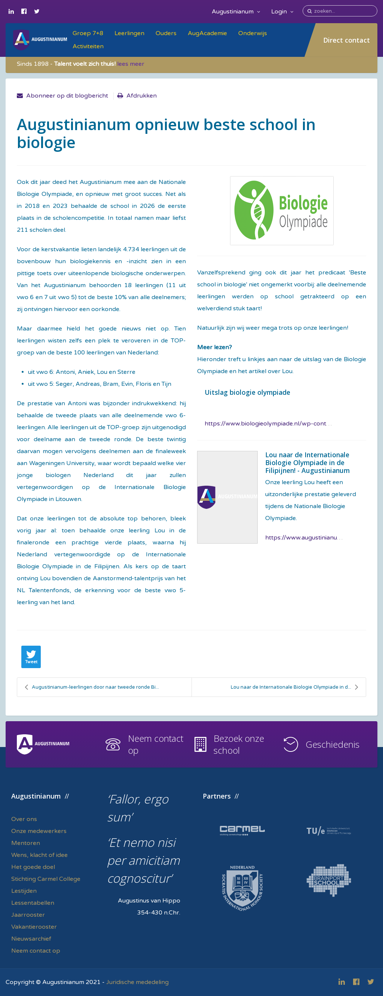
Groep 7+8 (88, 33)
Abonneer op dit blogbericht (67, 95)
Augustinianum (236, 11)
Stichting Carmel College (45, 879)
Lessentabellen (32, 903)
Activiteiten (88, 46)
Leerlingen (129, 33)
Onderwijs (252, 33)
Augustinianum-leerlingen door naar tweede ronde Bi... (92, 687)
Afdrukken (141, 95)
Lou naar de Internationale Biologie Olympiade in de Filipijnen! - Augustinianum (307, 462)
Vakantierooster (34, 927)
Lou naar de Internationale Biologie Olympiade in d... (294, 687)
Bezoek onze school (239, 744)
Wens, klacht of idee (39, 855)
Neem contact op (155, 744)
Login (282, 11)
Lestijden (24, 891)
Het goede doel (33, 867)
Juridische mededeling (137, 982)
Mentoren (25, 843)
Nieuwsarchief (31, 939)
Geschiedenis (332, 744)
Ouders (166, 33)
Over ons (24, 819)
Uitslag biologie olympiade (247, 392)
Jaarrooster (28, 915)
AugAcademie (207, 33)
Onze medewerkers (39, 831)
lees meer (130, 64)
